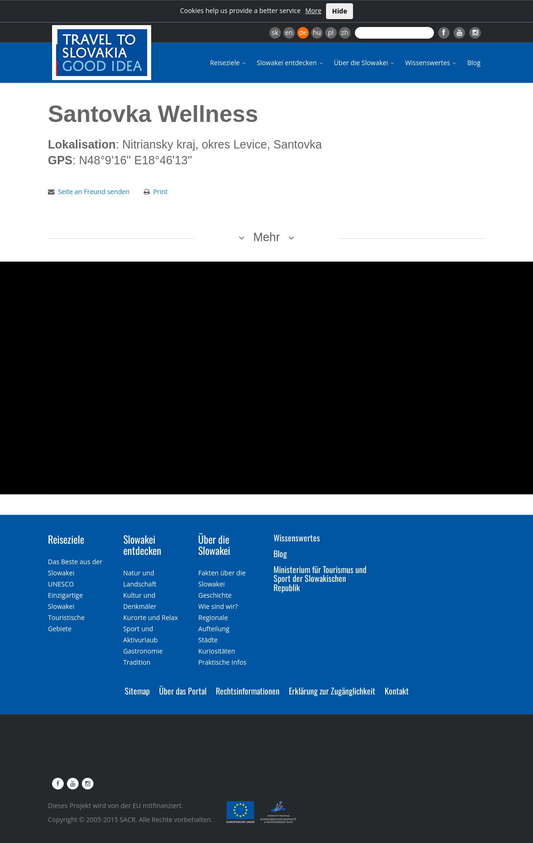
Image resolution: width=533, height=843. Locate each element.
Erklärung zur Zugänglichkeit (332, 691)
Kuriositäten (216, 651)
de (302, 32)
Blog (473, 62)
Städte (208, 639)
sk (275, 32)
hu (317, 32)
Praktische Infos (222, 662)
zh (344, 32)
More (313, 10)
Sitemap (137, 691)
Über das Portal (183, 691)
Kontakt (397, 691)
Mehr (266, 236)
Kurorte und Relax (150, 617)
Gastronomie (143, 651)
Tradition (137, 662)
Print (160, 191)
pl (330, 32)
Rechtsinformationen (248, 691)
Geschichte (215, 595)
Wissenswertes (431, 62)
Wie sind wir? (218, 606)
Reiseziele (228, 62)
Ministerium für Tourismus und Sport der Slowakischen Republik (319, 578)
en (289, 32)
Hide (339, 11)
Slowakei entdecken (291, 62)
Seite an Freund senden (94, 191)
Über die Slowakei (365, 62)
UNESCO (61, 584)
